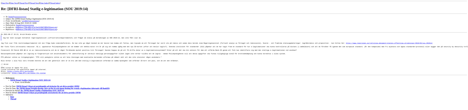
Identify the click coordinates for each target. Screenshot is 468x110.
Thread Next (34, 3)
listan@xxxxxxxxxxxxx (17, 17)
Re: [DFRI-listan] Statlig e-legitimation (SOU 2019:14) (42, 99)
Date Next (14, 3)
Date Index (44, 3)
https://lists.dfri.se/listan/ (20, 79)
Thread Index (55, 3)
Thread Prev (23, 3)
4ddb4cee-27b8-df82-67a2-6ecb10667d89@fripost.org (36, 27)
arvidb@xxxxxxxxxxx (30, 21)
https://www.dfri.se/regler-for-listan (29, 81)
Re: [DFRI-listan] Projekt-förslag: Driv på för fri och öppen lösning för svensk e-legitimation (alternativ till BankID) (63, 96)
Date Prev (5, 3)
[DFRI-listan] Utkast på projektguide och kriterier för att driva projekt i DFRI (47, 94)
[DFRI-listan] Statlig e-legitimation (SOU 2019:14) (30, 88)
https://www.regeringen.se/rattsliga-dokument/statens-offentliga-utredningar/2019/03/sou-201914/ (389, 45)
